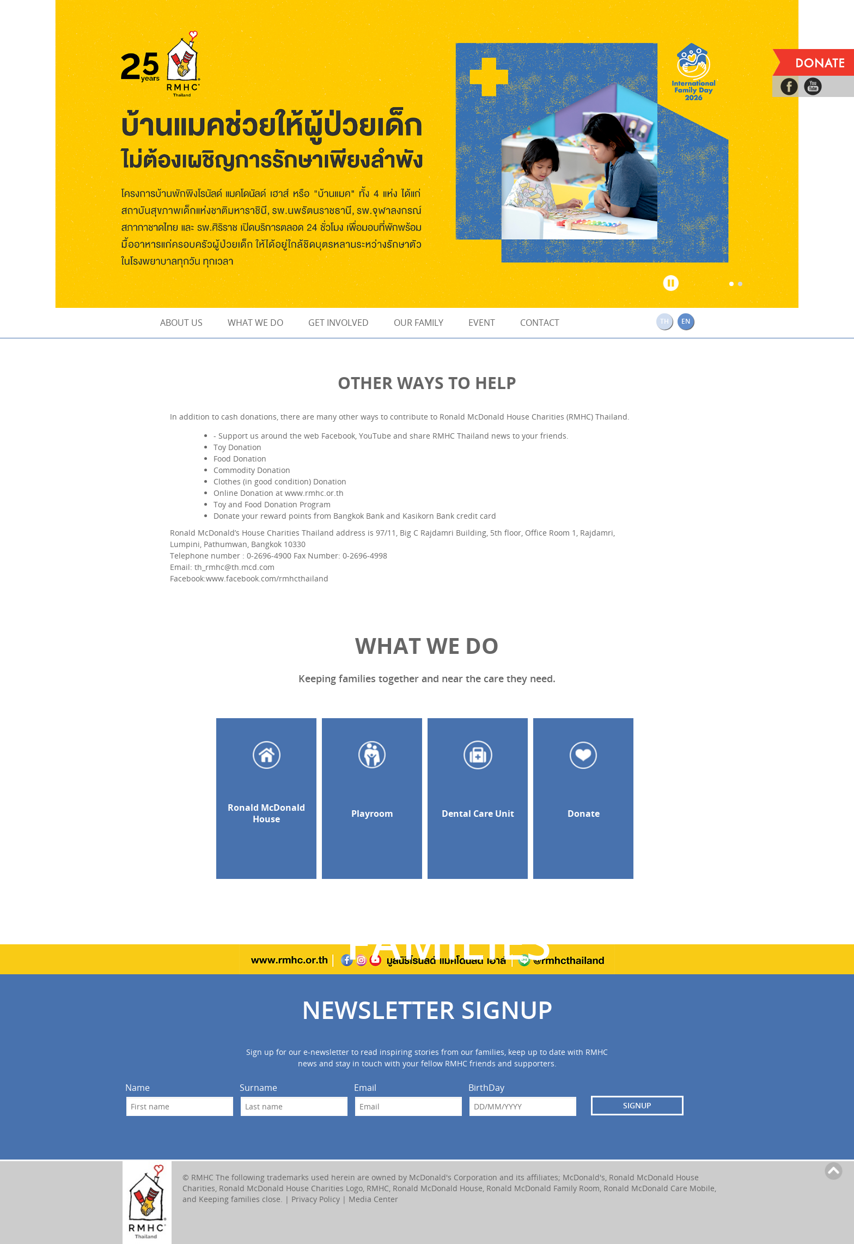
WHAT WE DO (255, 323)
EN (685, 321)
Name (137, 1088)
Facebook (338, 435)
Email (365, 1088)
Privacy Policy (315, 1199)
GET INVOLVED (338, 323)
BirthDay (486, 1088)
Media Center (373, 1199)
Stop (671, 281)
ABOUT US (181, 323)
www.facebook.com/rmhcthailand (267, 578)
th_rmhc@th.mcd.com (234, 567)
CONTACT (539, 323)
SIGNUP (637, 1105)
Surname (258, 1088)
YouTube (375, 435)
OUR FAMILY (418, 323)
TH (664, 321)
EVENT (481, 323)
